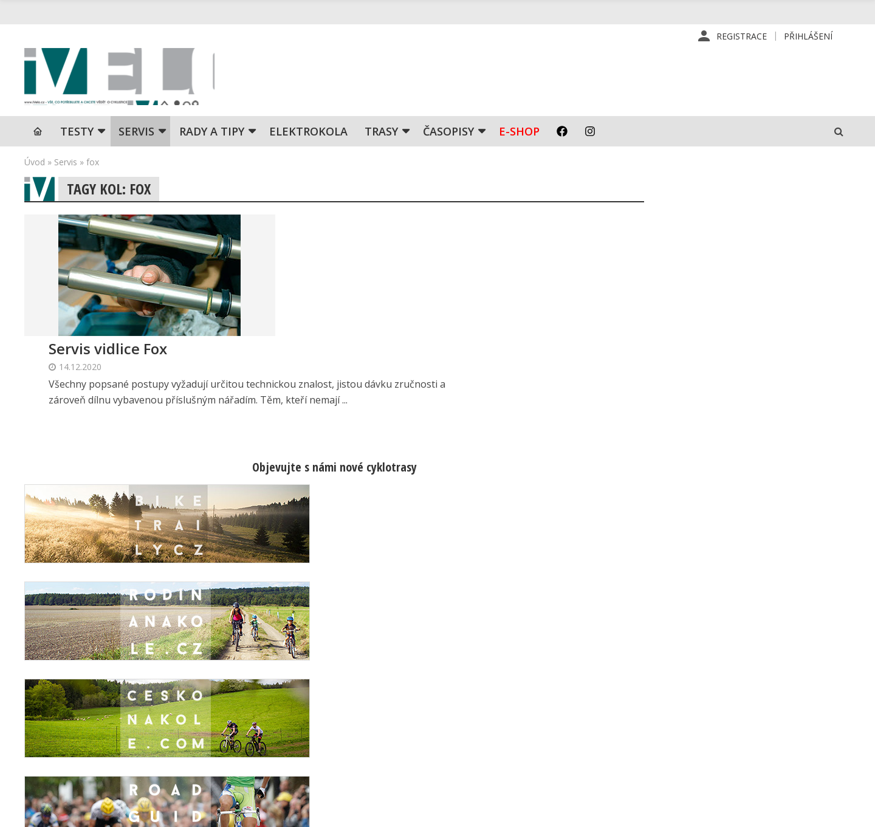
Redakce (502, 668)
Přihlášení (808, 36)
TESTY (77, 136)
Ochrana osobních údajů (533, 765)
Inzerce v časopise (523, 707)
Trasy (381, 136)
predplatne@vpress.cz (359, 736)
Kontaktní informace (721, 687)
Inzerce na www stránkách (539, 726)
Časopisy (448, 136)
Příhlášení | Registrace (727, 668)
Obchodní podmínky (525, 745)
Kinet (839, 811)
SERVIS (136, 136)
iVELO (127, 80)
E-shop (519, 136)
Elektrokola (308, 136)
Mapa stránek (707, 707)
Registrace (741, 36)
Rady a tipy (211, 136)
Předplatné (507, 687)
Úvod (34, 167)
